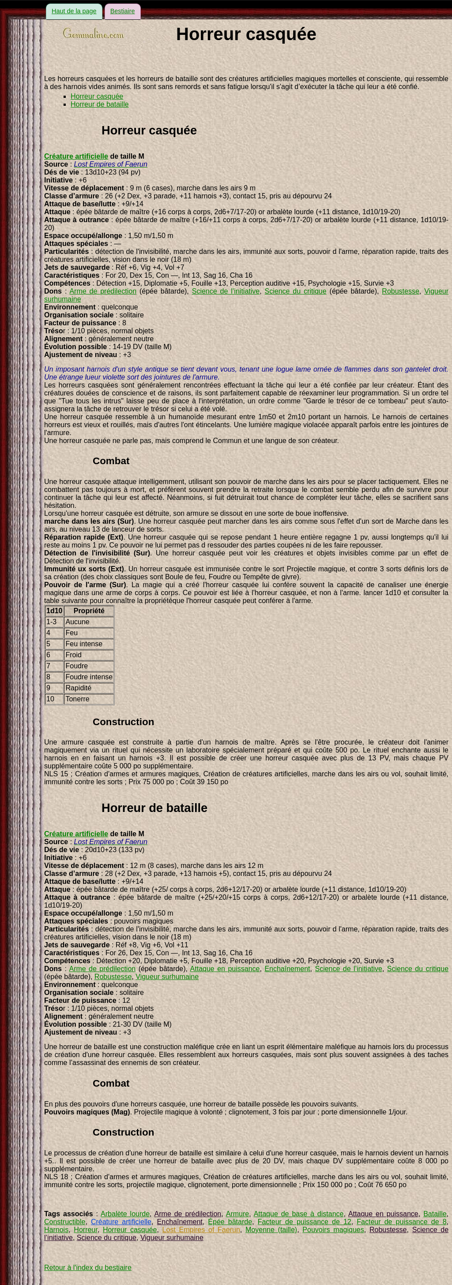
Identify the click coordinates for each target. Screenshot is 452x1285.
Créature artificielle (76, 156)
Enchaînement (287, 968)
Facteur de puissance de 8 (401, 1221)
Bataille (434, 1214)
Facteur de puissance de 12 (304, 1221)
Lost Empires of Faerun (201, 1229)
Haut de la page (74, 11)
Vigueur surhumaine (167, 976)
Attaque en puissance (225, 968)
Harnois (56, 1229)
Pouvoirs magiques (333, 1229)
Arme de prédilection (102, 291)
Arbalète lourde (125, 1214)
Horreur (85, 1229)
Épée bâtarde (230, 1221)
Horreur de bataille (100, 104)
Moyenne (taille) (271, 1229)
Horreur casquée (97, 96)
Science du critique (296, 291)
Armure (237, 1214)
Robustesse (400, 291)
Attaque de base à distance (299, 1214)
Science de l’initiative (226, 291)
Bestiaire (122, 11)
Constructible (64, 1221)
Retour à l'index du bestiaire (88, 1267)
